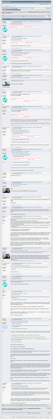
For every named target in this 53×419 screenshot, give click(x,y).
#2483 (50, 50)
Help (7, 9)
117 (12, 16)
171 (2, 17)
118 (13, 16)
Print (49, 17)
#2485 (50, 75)
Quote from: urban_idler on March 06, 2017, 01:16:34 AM (19, 321)
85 (16, 15)
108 (43, 15)
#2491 (50, 182)
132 (34, 16)
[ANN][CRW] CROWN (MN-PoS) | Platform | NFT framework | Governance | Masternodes (21, 409)
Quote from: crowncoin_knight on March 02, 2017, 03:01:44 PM (20, 52)
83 (14, 15)
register (14, 6)
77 (8, 15)
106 (40, 15)
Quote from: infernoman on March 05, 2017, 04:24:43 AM (19, 385)
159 (23, 406)
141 (44, 405)
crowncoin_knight (5, 36)
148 (8, 406)
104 (38, 15)
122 (19, 16)
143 (46, 405)
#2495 (50, 248)
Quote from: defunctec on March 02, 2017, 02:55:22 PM (19, 38)
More (19, 9)
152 (13, 406)
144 (2, 406)
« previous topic (49, 15)
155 (18, 406)
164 (30, 406)
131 (32, 16)
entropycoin (4, 207)
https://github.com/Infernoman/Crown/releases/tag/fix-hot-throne (21, 260)
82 (13, 15)
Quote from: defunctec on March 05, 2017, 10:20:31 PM (19, 293)
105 (39, 15)
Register (16, 9)
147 (6, 406)
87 (18, 15)
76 (7, 15)
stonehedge (4, 75)
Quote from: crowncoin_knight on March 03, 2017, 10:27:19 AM (20, 151)
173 (5, 17)
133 (35, 16)
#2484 (50, 66)
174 (6, 17)
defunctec (4, 21)
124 (22, 16)
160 (25, 406)
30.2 (14, 8)
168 (36, 406)
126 (25, 16)
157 (20, 406)
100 (32, 15)
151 (12, 406)
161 (26, 406)
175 (8, 17)
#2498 (50, 291)
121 (18, 16)
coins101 (4, 318)
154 (16, 406)
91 (22, 15)
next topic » (49, 16)
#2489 (50, 149)
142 (45, 405)
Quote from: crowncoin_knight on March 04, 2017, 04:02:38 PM (20, 265)
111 (4, 16)
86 (17, 15)
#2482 (50, 36)
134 (36, 16)
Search (10, 9)
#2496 (50, 263)
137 (41, 16)
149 (9, 406)
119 (15, 16)
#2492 (50, 197)
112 (5, 16)
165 (32, 406)
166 (33, 406)
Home (5, 9)
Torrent (16, 8)
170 (39, 406)
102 (35, 15)
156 (19, 406)
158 (22, 406)
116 (11, 16)
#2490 (50, 173)
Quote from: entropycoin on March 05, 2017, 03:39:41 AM (19, 250)
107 (42, 15)
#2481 (50, 21)
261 (10, 17)
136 (39, 16)
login (11, 6)
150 (11, 406)
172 (4, 17)
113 (6, 16)
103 (36, 15)
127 (27, 16)
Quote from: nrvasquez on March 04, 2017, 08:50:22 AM (19, 184)
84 (15, 15)
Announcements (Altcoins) (22, 408)
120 (16, 16)
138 (42, 16)
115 (9, 16)
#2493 (50, 207)
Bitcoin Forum (4, 408)
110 (2, 16)
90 (21, 15)
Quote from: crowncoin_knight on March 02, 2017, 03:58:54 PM (20, 77)
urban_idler (4, 216)
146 (5, 406)
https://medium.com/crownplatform (15, 48)
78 (9, 15)
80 (11, 15)
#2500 (50, 383)
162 (28, 406)
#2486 (50, 92)
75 (6, 15)
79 (10, 15)
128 (28, 16)
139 (44, 16)
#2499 (50, 319)
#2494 (50, 216)
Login (13, 9)
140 (42, 405)
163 (29, 406)
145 (4, 406)
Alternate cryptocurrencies (12, 408)
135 (38, 16)
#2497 (50, 276)
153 (15, 406)
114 (8, 16)
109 (45, 15)
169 (37, 406)
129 (29, 16)
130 (31, 16)
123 (20, 16)
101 (33, 15)
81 (12, 15)
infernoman (4, 182)
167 (35, 406)
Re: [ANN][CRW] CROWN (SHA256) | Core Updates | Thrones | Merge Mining (27, 21)
